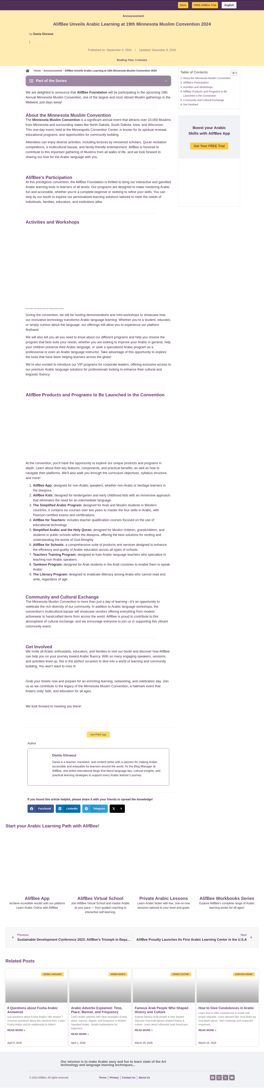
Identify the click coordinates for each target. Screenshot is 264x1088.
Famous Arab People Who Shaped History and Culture (161, 1010)
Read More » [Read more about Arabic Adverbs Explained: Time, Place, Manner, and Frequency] (80, 1034)
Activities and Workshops (198, 87)
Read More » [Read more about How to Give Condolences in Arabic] (207, 1030)
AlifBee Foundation (92, 92)
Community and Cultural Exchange (203, 100)
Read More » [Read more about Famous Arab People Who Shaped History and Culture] (144, 1030)
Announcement (133, 16)
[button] (40, 809)
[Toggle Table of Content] (232, 73)
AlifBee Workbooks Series (226, 898)
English (229, 5)
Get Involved (190, 104)
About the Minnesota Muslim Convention (207, 78)
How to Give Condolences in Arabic (226, 1008)
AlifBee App (37, 898)
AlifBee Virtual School (100, 898)
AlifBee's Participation (196, 82)
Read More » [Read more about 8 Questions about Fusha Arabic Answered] (16, 1030)
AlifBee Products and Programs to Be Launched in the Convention (205, 93)
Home (37, 70)
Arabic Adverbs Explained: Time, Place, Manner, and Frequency (96, 1010)
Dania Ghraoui (43, 33)
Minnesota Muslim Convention (56, 120)
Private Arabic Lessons (163, 898)
